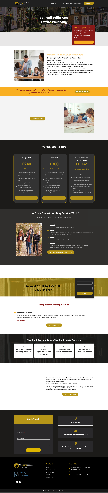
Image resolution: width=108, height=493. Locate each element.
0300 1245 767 (76, 423)
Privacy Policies (50, 477)
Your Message (21, 439)
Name (19, 427)
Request (84, 293)
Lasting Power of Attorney (52, 470)
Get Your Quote (33, 450)
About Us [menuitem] (53, 3)
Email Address (21, 433)
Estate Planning (50, 472)
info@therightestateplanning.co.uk (75, 435)
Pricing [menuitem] (67, 3)
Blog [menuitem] (71, 3)
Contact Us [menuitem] (77, 3)
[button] (63, 3)
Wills (47, 467)
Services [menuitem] (60, 3)
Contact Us (49, 475)
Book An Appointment (83, 42)
